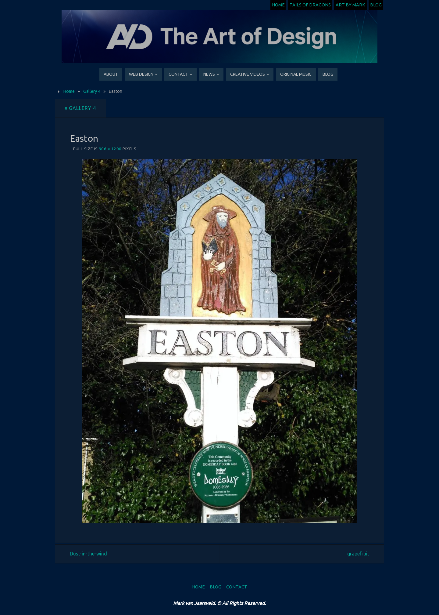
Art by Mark (350, 4)
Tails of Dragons (310, 4)
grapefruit (358, 553)
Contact (236, 586)
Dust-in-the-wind (88, 553)
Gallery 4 (91, 91)
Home (278, 4)
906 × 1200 (110, 148)
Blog (376, 4)
